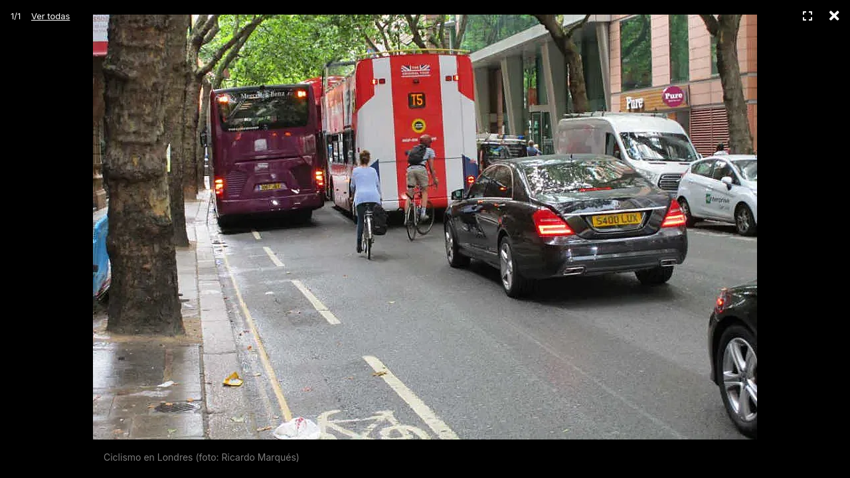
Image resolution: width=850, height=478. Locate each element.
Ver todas (50, 16)
